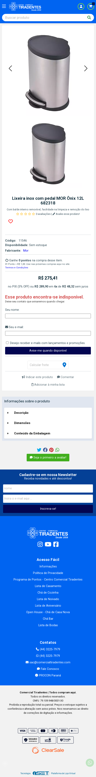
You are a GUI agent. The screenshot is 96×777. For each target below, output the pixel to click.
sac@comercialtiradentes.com (48, 662)
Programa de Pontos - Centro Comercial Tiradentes (48, 579)
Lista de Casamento (48, 586)
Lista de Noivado (48, 599)
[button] (10, 68)
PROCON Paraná (48, 675)
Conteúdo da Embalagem (32, 433)
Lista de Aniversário (48, 605)
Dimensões (22, 423)
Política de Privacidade (48, 573)
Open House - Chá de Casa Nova (48, 612)
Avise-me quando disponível (48, 350)
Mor (26, 250)
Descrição (21, 413)
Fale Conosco (48, 669)
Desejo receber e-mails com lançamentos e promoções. (47, 343)
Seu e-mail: (14, 327)
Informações (48, 566)
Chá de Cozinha (48, 592)
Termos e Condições (16, 267)
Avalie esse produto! (66, 213)
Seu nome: (12, 310)
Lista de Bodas (48, 625)
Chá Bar (48, 618)
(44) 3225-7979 (48, 649)
